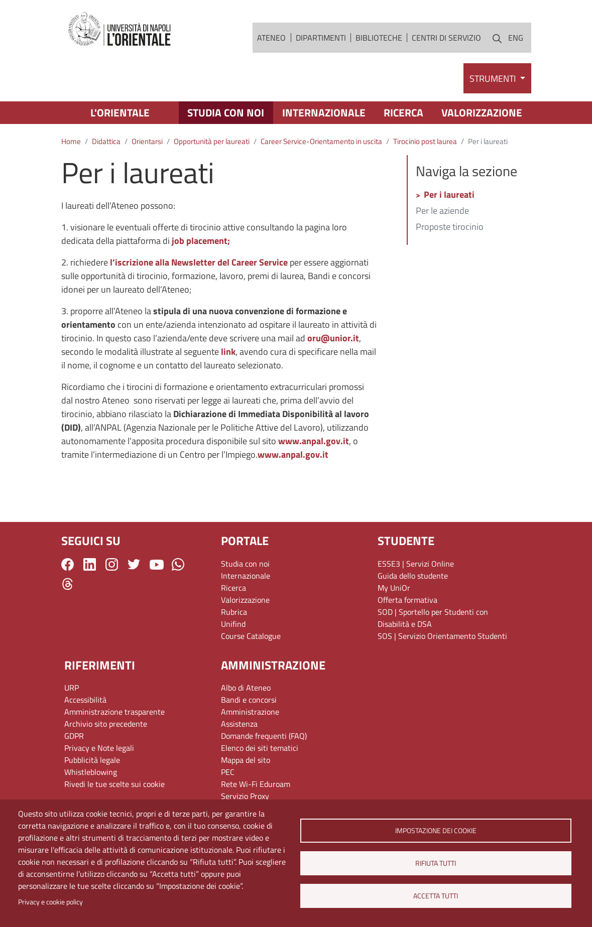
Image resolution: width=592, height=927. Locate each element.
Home (71, 141)
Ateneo (271, 38)
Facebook (67, 564)
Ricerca (403, 112)
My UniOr (394, 588)
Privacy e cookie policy (50, 902)
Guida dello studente (413, 576)
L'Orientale (120, 112)
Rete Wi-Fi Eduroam (255, 784)
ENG (515, 38)
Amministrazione (250, 712)
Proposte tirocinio (450, 227)
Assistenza (239, 724)
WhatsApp (178, 564)
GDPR (74, 736)
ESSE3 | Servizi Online (416, 564)
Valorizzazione (481, 112)
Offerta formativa (407, 600)
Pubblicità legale (92, 760)
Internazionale (324, 112)
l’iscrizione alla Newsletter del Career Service (199, 262)
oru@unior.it (333, 338)
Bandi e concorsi (249, 700)
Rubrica (234, 612)
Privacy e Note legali (99, 748)
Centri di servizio (446, 38)
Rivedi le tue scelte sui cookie (114, 784)
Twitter (134, 564)
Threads (67, 584)
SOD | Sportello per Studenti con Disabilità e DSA (433, 618)
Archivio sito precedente (105, 724)
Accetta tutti (435, 896)
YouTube (157, 565)
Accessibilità (85, 700)
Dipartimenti (321, 38)
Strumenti (493, 78)
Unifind (233, 624)
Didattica (106, 141)
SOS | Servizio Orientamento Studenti (442, 636)
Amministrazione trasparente (114, 712)
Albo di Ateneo (246, 688)
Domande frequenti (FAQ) (264, 736)
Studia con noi (225, 112)
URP (71, 688)
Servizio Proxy (245, 796)
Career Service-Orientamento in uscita (321, 141)
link (228, 351)
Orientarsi (147, 141)
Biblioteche (379, 38)
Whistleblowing (90, 772)
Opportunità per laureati (212, 141)
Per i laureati (449, 195)
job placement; (201, 240)
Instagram (111, 564)
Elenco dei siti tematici (259, 748)
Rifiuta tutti (435, 863)
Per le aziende (442, 211)
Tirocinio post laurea (425, 141)
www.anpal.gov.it (313, 441)
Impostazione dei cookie (436, 831)
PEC (227, 772)
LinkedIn (89, 564)
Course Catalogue (251, 636)
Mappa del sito (245, 760)
